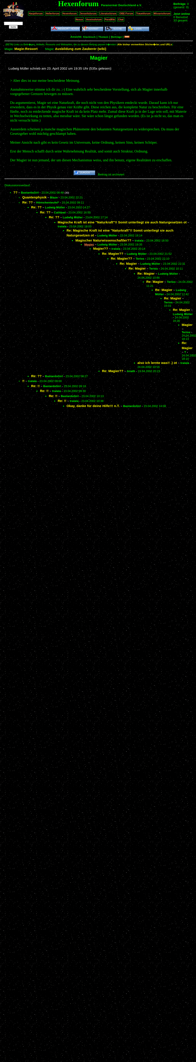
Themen (103, 37)
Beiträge (116, 37)
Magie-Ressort (26, 49)
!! (23, 381)
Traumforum (143, 13)
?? (15, 192)
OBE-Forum (126, 13)
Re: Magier (128, 263)
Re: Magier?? (112, 253)
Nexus (79, 19)
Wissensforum (161, 13)
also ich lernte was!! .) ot (157, 363)
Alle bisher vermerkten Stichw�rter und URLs (144, 44)
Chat (121, 19)
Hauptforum (36, 13)
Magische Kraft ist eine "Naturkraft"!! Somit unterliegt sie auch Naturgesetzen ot (122, 222)
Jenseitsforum (88, 13)
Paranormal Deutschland (118, 5)
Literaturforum (107, 13)
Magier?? (100, 248)
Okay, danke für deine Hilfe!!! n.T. (93, 406)
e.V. (139, 5)
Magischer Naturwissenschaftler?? (103, 240)
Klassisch (89, 37)
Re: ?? (27, 202)
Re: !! (35, 386)
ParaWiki (110, 19)
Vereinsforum (94, 19)
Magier (187, 325)
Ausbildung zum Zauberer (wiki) (80, 49)
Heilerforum (52, 13)
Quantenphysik (34, 197)
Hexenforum (69, 13)
